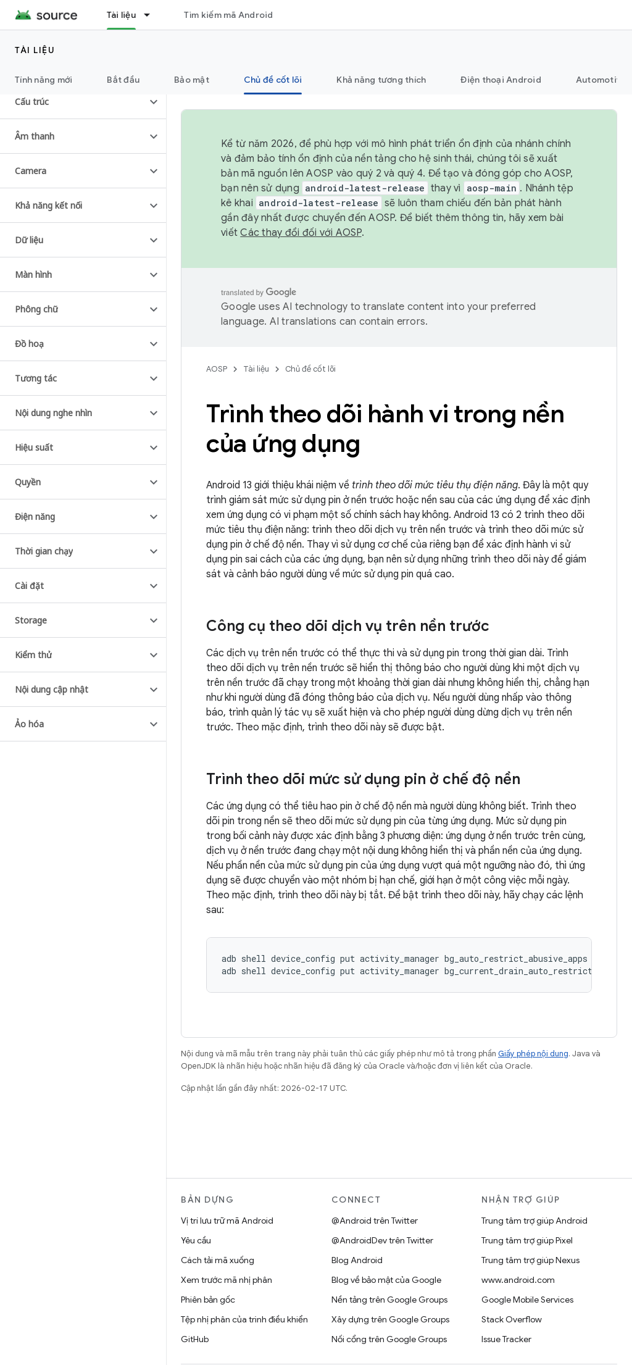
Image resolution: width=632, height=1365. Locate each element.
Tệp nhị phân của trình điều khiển (244, 1319)
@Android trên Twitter (374, 1220)
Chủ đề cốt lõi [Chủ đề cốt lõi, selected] (273, 79)
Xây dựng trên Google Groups (390, 1319)
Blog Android (357, 1260)
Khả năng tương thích (381, 79)
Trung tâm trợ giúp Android (534, 1220)
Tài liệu (35, 50)
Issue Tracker (506, 1339)
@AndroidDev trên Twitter (382, 1240)
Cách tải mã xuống (217, 1260)
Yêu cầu (196, 1240)
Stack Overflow (511, 1319)
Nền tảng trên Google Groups (389, 1299)
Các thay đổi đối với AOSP (300, 233)
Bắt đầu (123, 79)
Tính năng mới (43, 79)
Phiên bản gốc (208, 1299)
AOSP (216, 369)
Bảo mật (191, 79)
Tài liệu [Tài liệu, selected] (121, 14)
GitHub (195, 1339)
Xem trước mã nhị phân (226, 1279)
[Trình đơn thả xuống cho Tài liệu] (152, 15)
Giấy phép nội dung (533, 1053)
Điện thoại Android (500, 79)
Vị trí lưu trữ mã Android (227, 1220)
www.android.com (518, 1279)
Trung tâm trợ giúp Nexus (530, 1260)
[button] (73, 102)
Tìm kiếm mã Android (228, 14)
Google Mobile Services (527, 1299)
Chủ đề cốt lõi (310, 369)
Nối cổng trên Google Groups (389, 1339)
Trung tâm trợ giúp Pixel (527, 1240)
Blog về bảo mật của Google (386, 1279)
